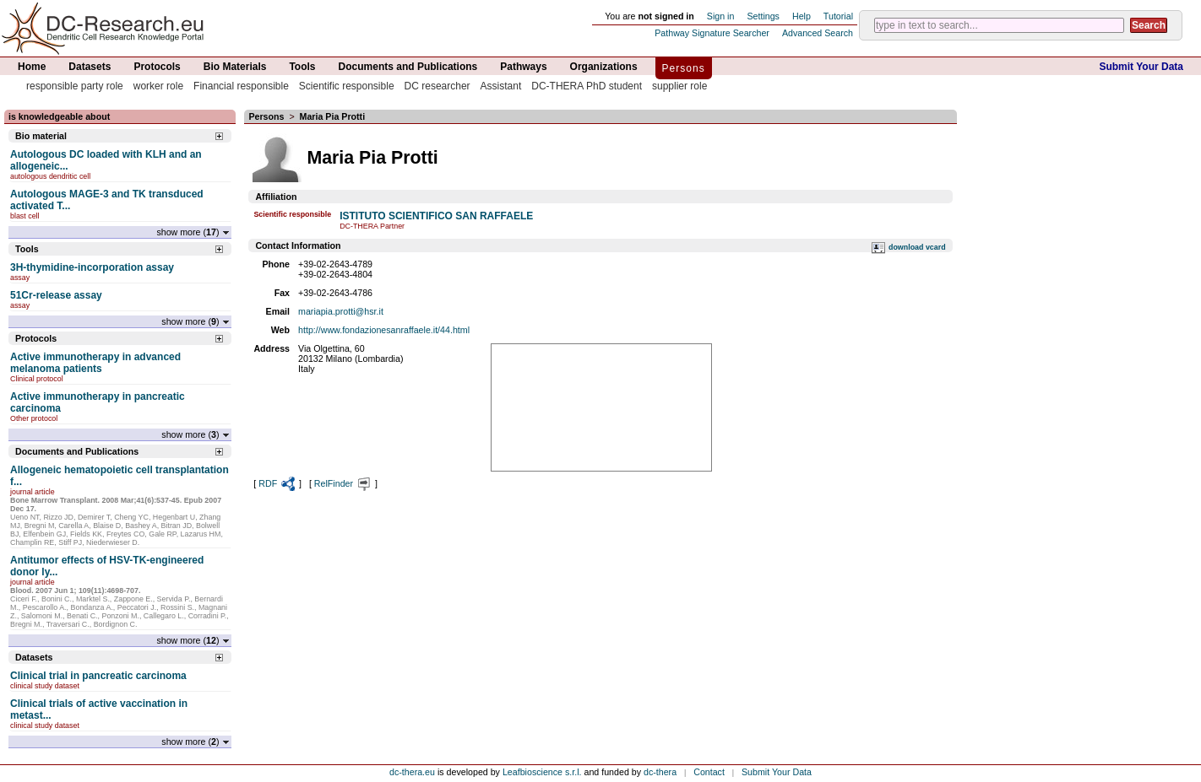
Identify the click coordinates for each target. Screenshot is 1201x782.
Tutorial (838, 16)
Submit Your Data (1141, 67)
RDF (277, 483)
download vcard (917, 247)
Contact (709, 772)
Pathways (523, 67)
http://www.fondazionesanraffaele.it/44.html (384, 330)
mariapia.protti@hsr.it (340, 311)
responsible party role (74, 86)
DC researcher (437, 86)
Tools (302, 67)
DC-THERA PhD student (586, 86)
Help (801, 16)
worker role (158, 86)
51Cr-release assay (56, 295)
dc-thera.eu (412, 772)
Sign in (721, 16)
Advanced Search (817, 33)
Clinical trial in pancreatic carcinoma (98, 676)
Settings (763, 16)
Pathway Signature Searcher (712, 33)
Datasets (89, 67)
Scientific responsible (346, 86)
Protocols (156, 67)
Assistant (501, 86)
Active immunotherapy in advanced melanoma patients (95, 363)
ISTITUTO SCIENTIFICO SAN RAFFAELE (436, 216)
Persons (683, 68)
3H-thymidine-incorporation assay (92, 267)
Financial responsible (241, 86)
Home (32, 67)
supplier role (679, 86)
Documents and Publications (408, 67)
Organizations (604, 67)
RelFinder (343, 483)
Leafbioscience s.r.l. (542, 772)
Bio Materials (235, 67)
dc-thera (660, 772)
